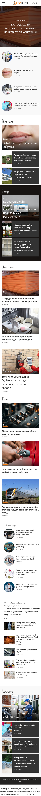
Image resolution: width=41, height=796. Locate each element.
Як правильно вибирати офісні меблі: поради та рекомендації (17, 338)
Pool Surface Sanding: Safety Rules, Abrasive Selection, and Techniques (25, 728)
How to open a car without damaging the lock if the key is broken (19, 470)
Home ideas (7, 139)
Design (5, 198)
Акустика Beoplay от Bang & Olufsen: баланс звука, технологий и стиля (25, 158)
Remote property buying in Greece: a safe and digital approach (25, 559)
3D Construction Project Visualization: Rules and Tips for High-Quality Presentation (26, 744)
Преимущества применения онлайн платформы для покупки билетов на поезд (20, 510)
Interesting (7, 705)
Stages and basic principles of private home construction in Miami (25, 175)
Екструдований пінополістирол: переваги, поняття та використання (20, 28)
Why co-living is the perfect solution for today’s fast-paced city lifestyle (26, 662)
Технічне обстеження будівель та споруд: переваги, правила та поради (15, 382)
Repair (5, 425)
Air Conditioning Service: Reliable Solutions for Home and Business (20, 713)
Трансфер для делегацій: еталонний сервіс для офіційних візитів (25, 532)
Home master (20, 20)
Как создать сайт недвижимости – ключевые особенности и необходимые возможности (19, 209)
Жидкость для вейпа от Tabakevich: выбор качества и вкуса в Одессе (25, 228)
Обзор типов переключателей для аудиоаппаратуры (19, 432)
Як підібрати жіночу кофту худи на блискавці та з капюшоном (26, 625)
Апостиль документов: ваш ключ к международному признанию (26, 572)
